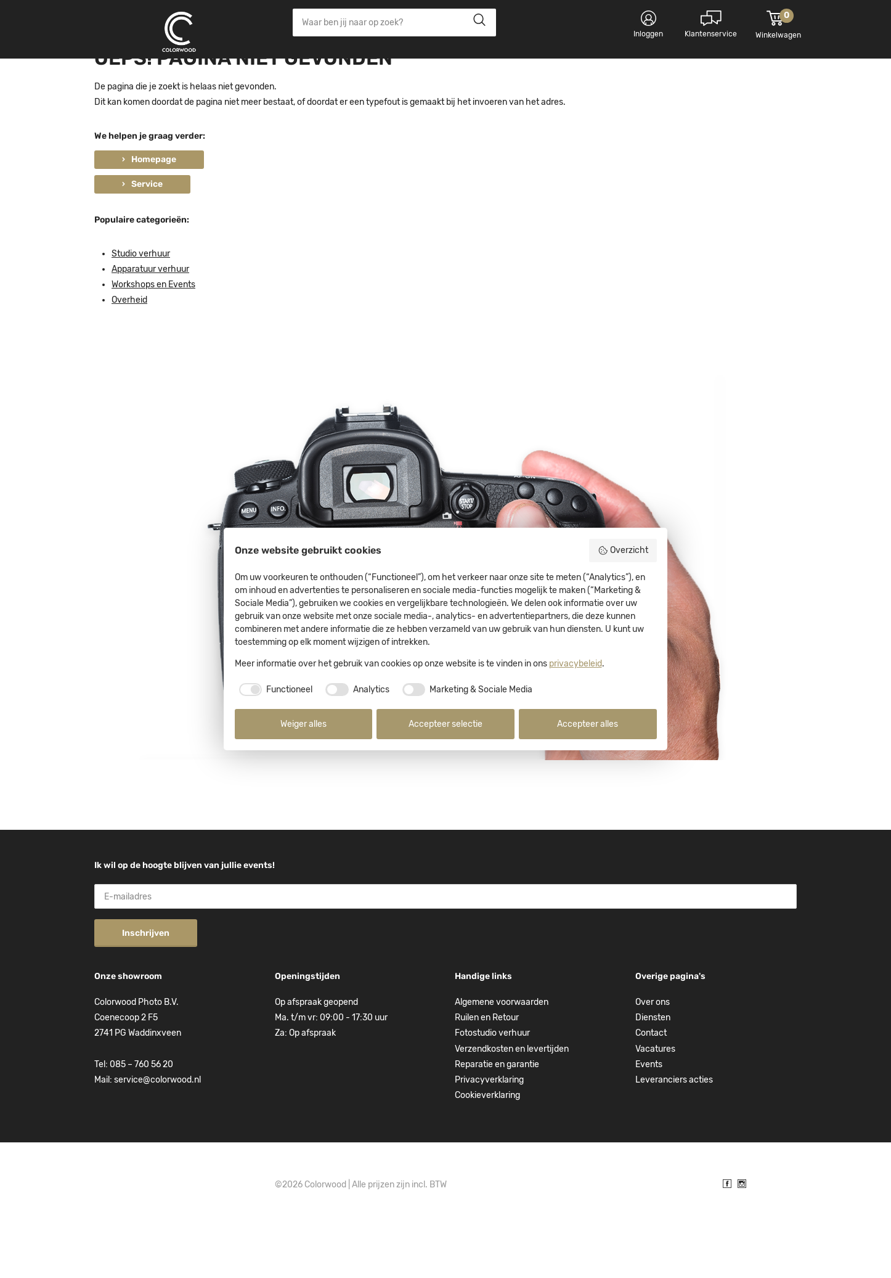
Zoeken (476, 22)
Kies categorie (137, 80)
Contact (651, 1084)
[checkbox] (274, 690)
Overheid (129, 351)
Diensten (652, 1068)
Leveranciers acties (674, 1131)
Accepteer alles (587, 724)
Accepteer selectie (445, 724)
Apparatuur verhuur (150, 319)
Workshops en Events (153, 335)
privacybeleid (575, 663)
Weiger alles (303, 724)
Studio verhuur (141, 304)
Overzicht (623, 550)
